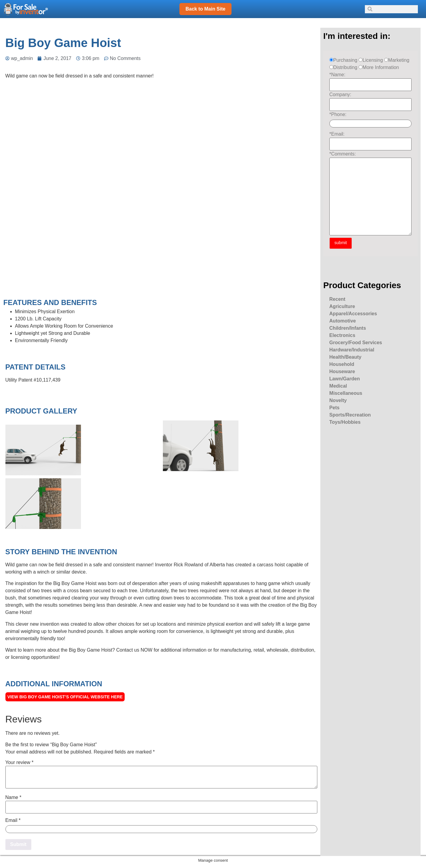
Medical (338, 385)
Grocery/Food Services (355, 342)
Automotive (342, 320)
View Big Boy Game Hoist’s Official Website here (65, 696)
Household (341, 364)
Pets (334, 407)
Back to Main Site (205, 8)
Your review (19, 762)
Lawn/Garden (344, 378)
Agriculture (342, 306)
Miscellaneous (345, 393)
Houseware (342, 371)
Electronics (342, 335)
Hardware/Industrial (351, 349)
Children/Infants (347, 328)
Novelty (338, 400)
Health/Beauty (345, 357)
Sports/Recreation (350, 414)
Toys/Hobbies (345, 422)
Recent (337, 299)
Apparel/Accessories (353, 313)
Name (13, 797)
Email (13, 820)
